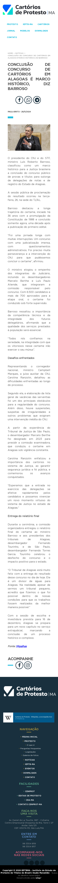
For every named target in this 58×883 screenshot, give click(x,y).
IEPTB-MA (28, 24)
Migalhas (21, 646)
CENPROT (30, 791)
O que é (30, 745)
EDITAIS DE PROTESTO (30, 796)
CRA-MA (30, 800)
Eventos (30, 769)
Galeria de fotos (31, 755)
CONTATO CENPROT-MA (30, 804)
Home (10, 53)
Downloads (41, 31)
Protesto (12, 24)
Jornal (11, 31)
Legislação (30, 752)
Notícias (19, 53)
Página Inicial (30, 737)
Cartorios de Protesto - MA (29, 11)
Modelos (25, 31)
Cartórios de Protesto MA (30, 696)
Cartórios (43, 24)
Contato (12, 37)
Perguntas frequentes (30, 748)
